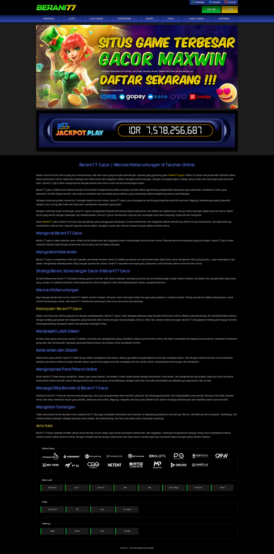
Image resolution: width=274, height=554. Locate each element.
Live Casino (96, 18)
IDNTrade (224, 18)
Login (229, 9)
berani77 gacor (176, 175)
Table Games (196, 18)
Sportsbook (124, 18)
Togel (171, 18)
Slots (72, 18)
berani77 (48, 221)
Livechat (230, 2)
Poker (149, 18)
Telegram (214, 2)
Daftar (211, 9)
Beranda (49, 18)
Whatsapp (197, 2)
